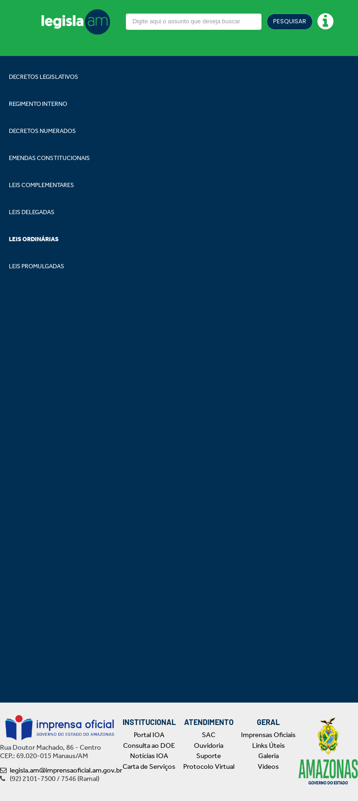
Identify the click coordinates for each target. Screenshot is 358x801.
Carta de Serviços (149, 766)
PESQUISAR (289, 21)
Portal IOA (149, 735)
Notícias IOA (149, 756)
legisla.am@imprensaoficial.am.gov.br (61, 770)
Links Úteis (268, 745)
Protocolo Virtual (208, 766)
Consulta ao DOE (149, 745)
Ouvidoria (208, 745)
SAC (208, 735)
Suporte (208, 756)
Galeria (268, 756)
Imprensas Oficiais (268, 735)
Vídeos (268, 766)
